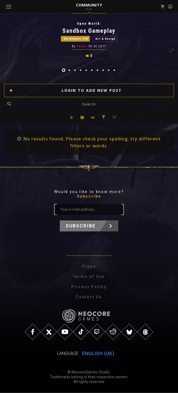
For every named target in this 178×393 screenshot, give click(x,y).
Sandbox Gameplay (89, 30)
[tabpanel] (89, 40)
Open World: (89, 23)
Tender (82, 47)
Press (89, 267)
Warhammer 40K (76, 39)
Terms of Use (89, 277)
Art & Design (105, 39)
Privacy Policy (89, 287)
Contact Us (89, 298)
